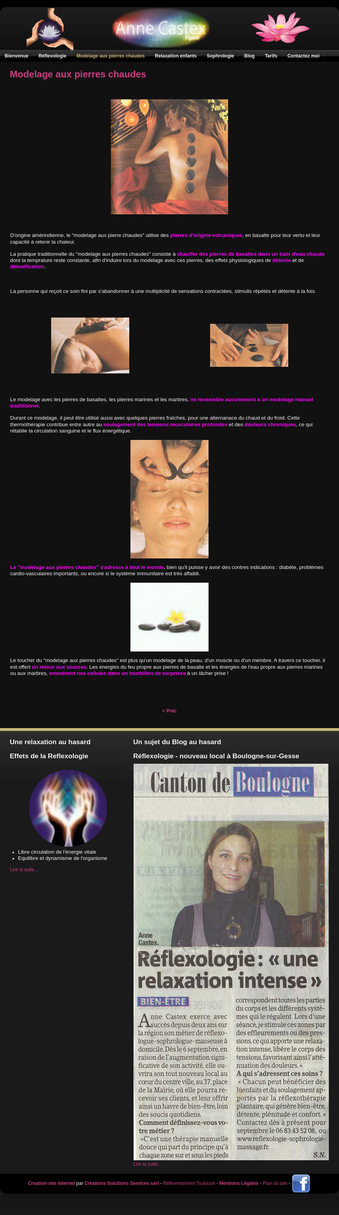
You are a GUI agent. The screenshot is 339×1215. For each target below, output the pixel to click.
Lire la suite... (24, 869)
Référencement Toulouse (189, 1183)
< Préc (169, 711)
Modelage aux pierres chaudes (78, 74)
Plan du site (275, 1183)
